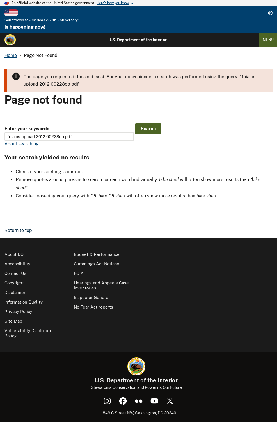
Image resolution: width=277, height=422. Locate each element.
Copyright (14, 282)
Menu (268, 40)
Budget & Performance (97, 254)
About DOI (14, 254)
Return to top (18, 230)
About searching (21, 144)
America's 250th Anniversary (53, 20)
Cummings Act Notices (96, 263)
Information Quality (23, 302)
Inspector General (92, 297)
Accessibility (17, 263)
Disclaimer (15, 292)
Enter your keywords (26, 128)
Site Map (13, 321)
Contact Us (15, 273)
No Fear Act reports (93, 307)
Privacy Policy (18, 311)
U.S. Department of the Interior (137, 40)
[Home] (10, 39)
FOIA (79, 273)
